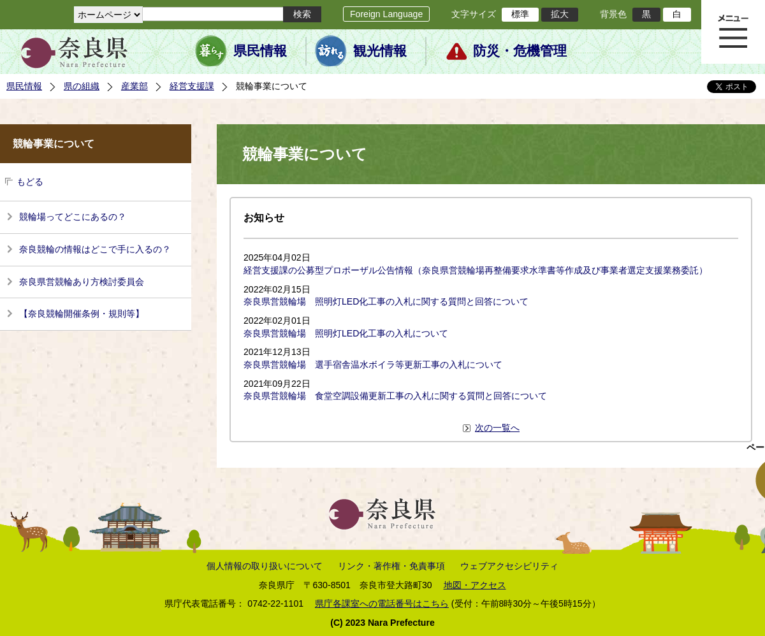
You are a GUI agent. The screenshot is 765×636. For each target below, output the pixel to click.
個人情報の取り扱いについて (265, 566)
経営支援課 (192, 86)
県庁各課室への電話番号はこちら (382, 603)
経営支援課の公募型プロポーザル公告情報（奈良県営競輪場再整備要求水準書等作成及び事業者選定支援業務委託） (476, 270)
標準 (520, 14)
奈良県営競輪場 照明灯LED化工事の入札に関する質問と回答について (386, 301)
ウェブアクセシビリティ (509, 566)
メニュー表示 (733, 32)
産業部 (134, 86)
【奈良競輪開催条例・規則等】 (81, 313)
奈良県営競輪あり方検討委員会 (81, 282)
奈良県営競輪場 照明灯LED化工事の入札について (346, 333)
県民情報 (260, 51)
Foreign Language (386, 14)
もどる (30, 182)
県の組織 (81, 86)
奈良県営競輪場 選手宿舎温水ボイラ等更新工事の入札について (373, 364)
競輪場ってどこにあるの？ (72, 217)
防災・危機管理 (520, 51)
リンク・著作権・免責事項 (391, 566)
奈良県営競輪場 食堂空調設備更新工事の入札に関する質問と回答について (395, 396)
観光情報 (380, 51)
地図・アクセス (475, 585)
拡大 (560, 14)
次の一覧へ (497, 428)
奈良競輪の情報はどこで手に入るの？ (95, 249)
